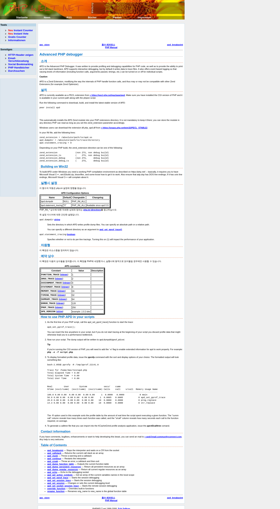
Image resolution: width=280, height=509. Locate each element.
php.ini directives (92, 210)
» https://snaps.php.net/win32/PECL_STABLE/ (124, 128)
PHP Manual (111, 47)
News (47, 17)
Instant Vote (18, 33)
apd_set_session (56, 480)
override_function (56, 486)
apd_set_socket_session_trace (63, 483)
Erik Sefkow (124, 506)
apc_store (44, 44)
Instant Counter (20, 30)
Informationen (16, 40)
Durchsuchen (16, 70)
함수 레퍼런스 (108, 44)
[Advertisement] (110, 34)
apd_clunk (52, 453)
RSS (69, 17)
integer (64, 274)
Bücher (92, 17)
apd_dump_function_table (60, 461)
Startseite (22, 17)
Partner (117, 17)
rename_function (56, 488)
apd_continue (54, 456)
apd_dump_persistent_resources (64, 464)
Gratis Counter (17, 36)
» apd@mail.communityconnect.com (163, 434)
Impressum (144, 17)
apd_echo (52, 469)
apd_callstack (54, 450)
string (57, 219)
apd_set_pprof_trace (57, 475)
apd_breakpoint (175, 44)
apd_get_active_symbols (60, 472)
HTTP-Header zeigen (20, 54)
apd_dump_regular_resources (62, 467)
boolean (71, 234)
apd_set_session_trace (59, 477)
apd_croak (52, 458)
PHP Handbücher (18, 67)
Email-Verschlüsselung (18, 59)
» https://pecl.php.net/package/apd (107, 95)
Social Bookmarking (20, 64)
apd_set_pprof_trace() (110, 229)
